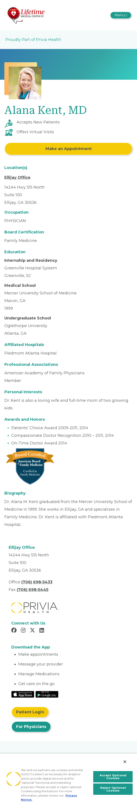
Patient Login (30, 712)
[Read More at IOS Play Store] (22, 694)
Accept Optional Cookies (113, 776)
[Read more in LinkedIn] (42, 630)
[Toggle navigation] (121, 15)
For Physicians (31, 726)
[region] (68, 777)
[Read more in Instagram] (24, 630)
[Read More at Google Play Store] (47, 694)
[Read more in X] (33, 630)
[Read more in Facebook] (14, 630)
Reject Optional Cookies (113, 789)
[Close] (125, 762)
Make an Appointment (69, 148)
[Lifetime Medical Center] (26, 15)
